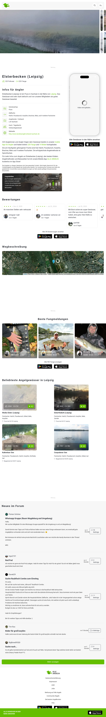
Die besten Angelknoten (53, 699)
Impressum (53, 681)
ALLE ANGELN (52, 159)
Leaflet (25, 274)
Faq (53, 703)
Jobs (53, 688)
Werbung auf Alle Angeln (53, 692)
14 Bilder (42, 145)
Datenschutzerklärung (53, 678)
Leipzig (53, 94)
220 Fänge (31, 145)
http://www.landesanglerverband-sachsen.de (24, 134)
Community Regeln (53, 696)
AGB (53, 685)
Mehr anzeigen (53, 662)
